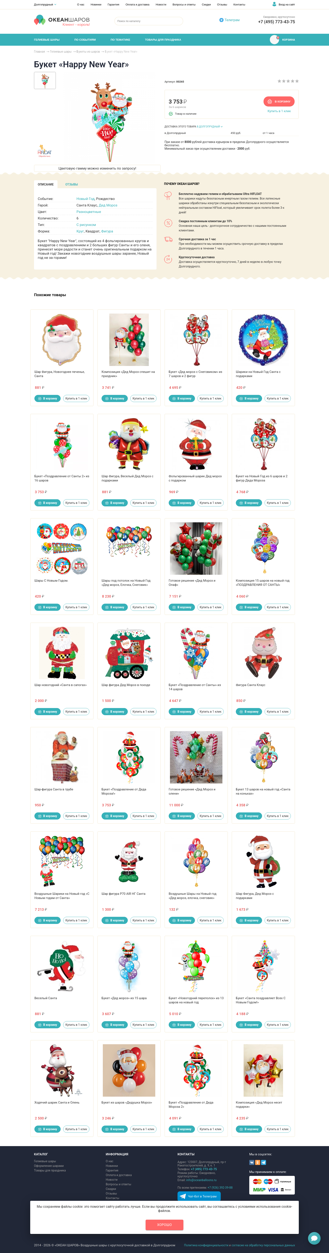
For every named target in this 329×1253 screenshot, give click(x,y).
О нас (80, 4)
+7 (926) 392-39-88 (220, 1187)
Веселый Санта (45, 998)
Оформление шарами (49, 1165)
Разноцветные (89, 212)
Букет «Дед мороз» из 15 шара (124, 998)
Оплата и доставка (137, 4)
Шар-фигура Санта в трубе (53, 789)
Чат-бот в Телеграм (202, 1196)
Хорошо (164, 1225)
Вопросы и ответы (183, 4)
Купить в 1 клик (279, 111)
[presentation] (45, 184)
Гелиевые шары (45, 1161)
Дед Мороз (108, 205)
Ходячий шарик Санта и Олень (57, 1102)
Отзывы (222, 4)
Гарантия (113, 4)
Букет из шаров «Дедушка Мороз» (127, 1102)
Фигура (107, 231)
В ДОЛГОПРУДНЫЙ (208, 126)
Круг (80, 231)
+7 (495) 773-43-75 (276, 21)
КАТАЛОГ (41, 1154)
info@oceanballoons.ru (201, 1180)
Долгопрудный (43, 4)
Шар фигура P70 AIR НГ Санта (123, 894)
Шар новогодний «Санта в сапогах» (60, 685)
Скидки (206, 4)
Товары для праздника (50, 1170)
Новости (161, 4)
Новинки (96, 4)
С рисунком (86, 225)
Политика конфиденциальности (206, 1245)
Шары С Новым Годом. (51, 580)
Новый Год (86, 199)
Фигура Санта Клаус (250, 685)
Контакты (239, 4)
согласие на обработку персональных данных (263, 1245)
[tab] (45, 184)
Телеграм (232, 20)
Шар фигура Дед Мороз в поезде (126, 685)
